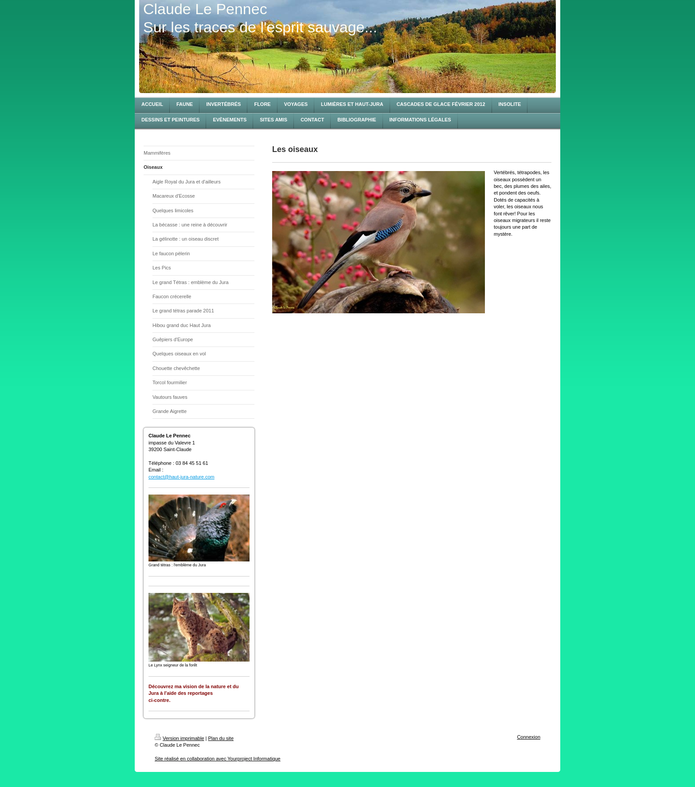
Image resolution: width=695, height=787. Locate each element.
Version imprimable (179, 738)
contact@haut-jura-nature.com (181, 476)
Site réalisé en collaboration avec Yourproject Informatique (218, 758)
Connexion (528, 737)
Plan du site (221, 738)
